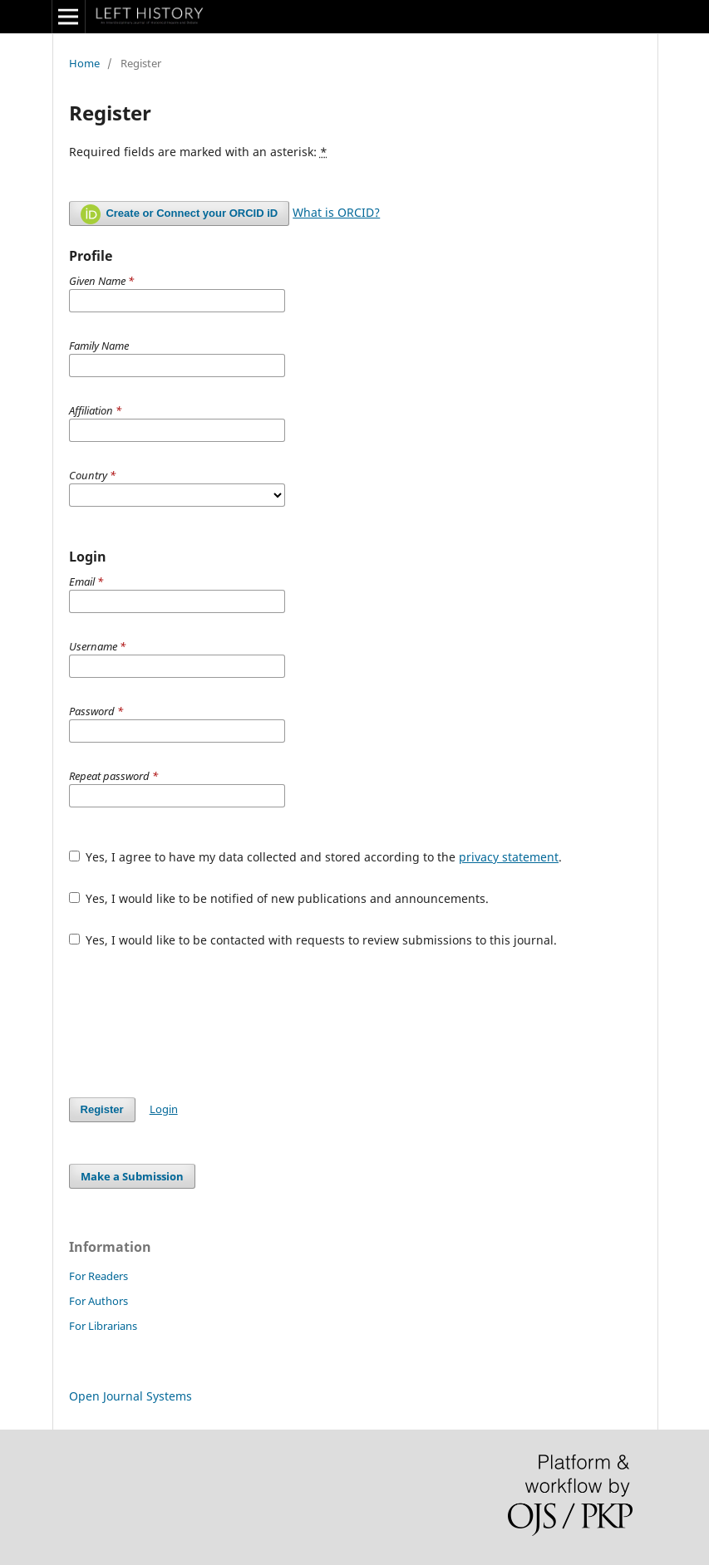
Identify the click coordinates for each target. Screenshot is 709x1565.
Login (164, 1108)
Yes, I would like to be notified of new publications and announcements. (279, 898)
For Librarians (103, 1325)
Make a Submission (132, 1176)
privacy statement (509, 857)
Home (84, 63)
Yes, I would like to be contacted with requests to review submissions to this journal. (313, 940)
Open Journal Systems (130, 1396)
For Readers (98, 1275)
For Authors (98, 1300)
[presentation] (195, 1022)
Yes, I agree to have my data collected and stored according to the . (316, 857)
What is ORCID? (336, 212)
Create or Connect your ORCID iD (179, 214)
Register (102, 1109)
